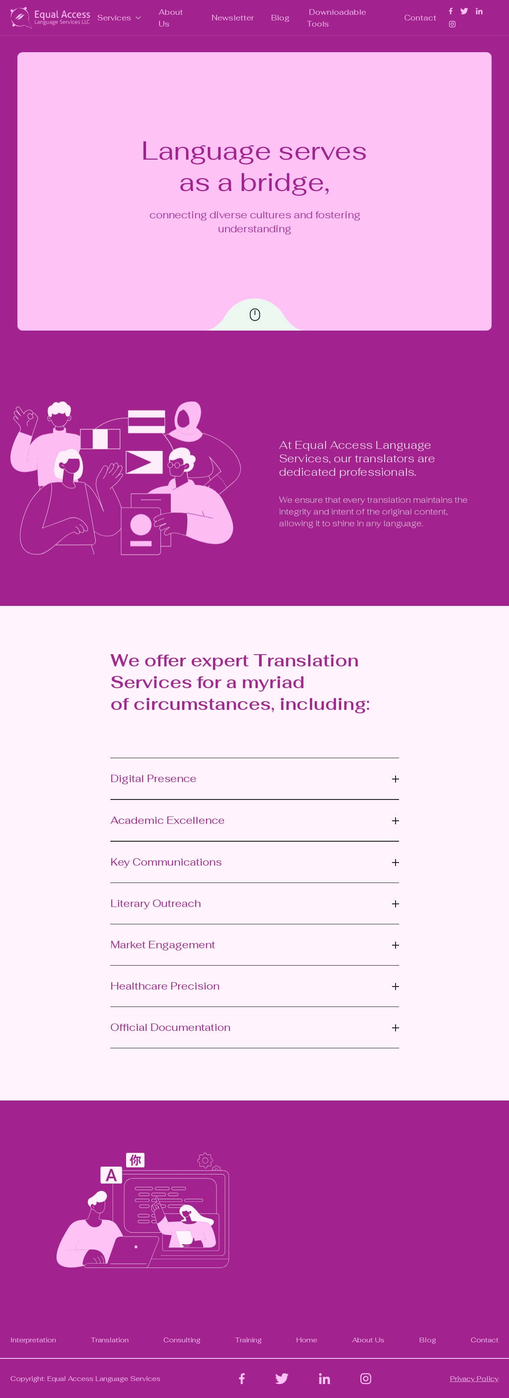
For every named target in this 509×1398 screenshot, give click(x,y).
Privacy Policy (474, 1378)
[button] (120, 17)
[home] (50, 18)
